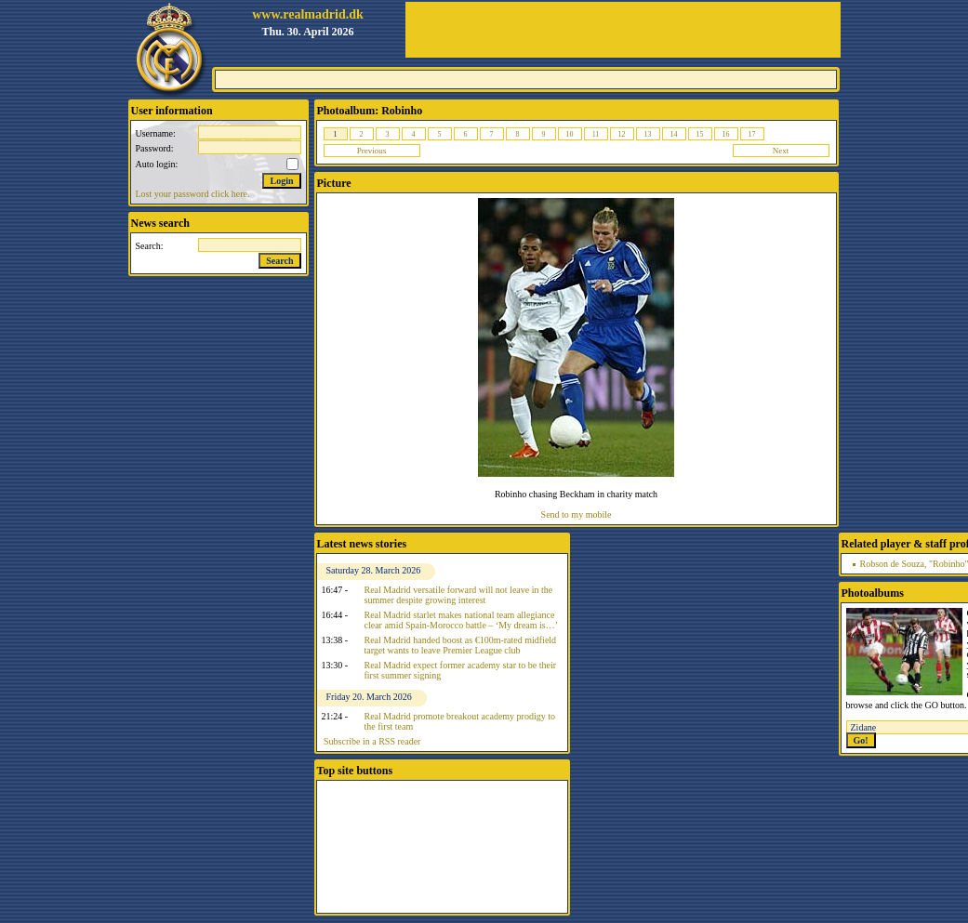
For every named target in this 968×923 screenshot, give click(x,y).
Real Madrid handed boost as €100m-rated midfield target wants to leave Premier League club (461, 645)
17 (752, 134)
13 (648, 134)
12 (622, 134)
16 (726, 134)
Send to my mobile (576, 514)
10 (570, 134)
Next (781, 150)
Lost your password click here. (193, 194)
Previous (372, 150)
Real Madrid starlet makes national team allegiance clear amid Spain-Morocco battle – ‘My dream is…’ (462, 620)
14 (674, 134)
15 (700, 134)
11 (596, 134)
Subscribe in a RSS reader (372, 741)
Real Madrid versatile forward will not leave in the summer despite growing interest (459, 595)
